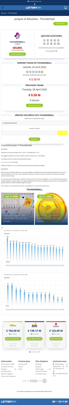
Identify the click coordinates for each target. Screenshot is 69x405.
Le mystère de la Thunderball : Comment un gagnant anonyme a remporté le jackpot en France (15, 201)
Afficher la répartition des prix (34, 75)
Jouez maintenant (17, 54)
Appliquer (34, 139)
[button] (30, 352)
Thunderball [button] (60, 23)
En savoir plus (5, 162)
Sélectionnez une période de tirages (34, 118)
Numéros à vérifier (34, 128)
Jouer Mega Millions (34, 339)
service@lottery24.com (35, 1)
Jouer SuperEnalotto (13, 339)
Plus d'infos (14, 334)
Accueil (3, 13)
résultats (14, 165)
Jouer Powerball (56, 339)
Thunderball (12, 13)
